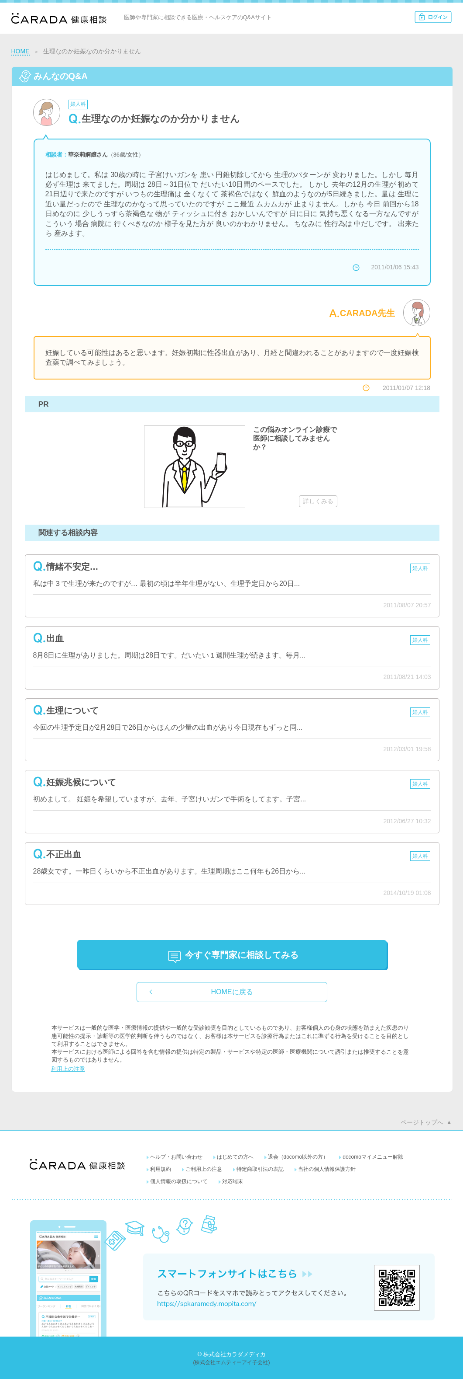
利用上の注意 (68, 1069)
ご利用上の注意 (203, 1169)
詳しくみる (318, 501)
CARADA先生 (367, 313)
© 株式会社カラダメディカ (231, 1354)
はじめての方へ (235, 1157)
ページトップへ (422, 1122)
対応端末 (232, 1181)
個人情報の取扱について (179, 1181)
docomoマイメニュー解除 (373, 1157)
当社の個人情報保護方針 (327, 1169)
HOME (20, 51)
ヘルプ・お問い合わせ (176, 1157)
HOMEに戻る (232, 992)
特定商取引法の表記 (260, 1169)
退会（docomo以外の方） (298, 1157)
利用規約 (160, 1169)
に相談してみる (241, 955)
